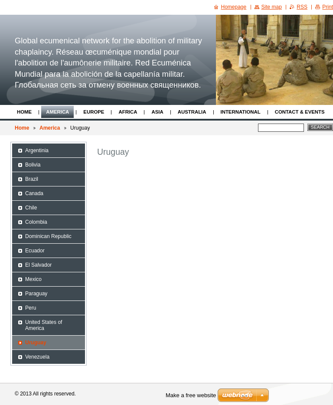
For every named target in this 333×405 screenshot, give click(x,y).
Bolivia (32, 165)
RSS (302, 7)
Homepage (234, 7)
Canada (34, 193)
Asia (157, 111)
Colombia (36, 222)
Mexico (33, 279)
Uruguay (35, 343)
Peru (30, 308)
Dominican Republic (48, 236)
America (57, 111)
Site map (271, 7)
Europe (93, 111)
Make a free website (191, 395)
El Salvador (38, 265)
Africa (127, 111)
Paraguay (36, 294)
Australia (192, 111)
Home (24, 111)
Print (327, 7)
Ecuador (35, 251)
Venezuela (37, 357)
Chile (31, 208)
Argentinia (37, 150)
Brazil (31, 179)
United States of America (43, 325)
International (241, 111)
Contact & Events (300, 111)
